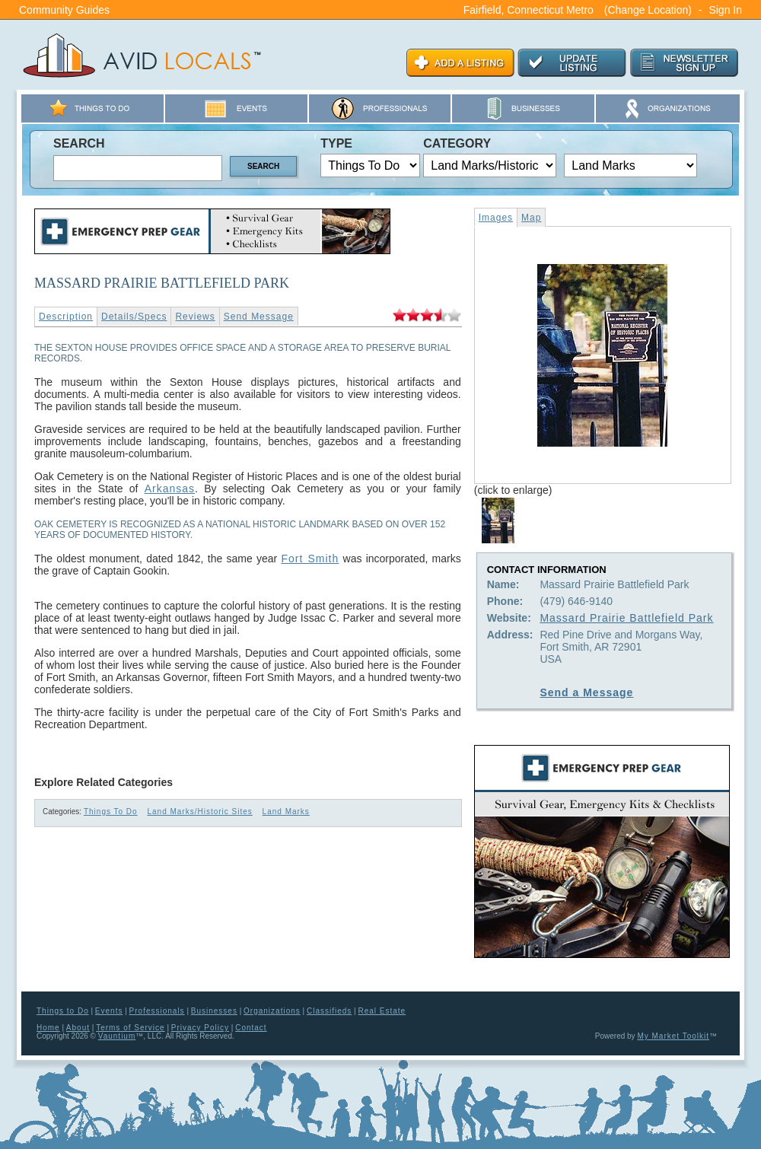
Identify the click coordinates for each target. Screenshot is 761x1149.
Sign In (725, 10)
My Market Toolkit (673, 1036)
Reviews (195, 316)
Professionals (157, 1011)
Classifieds (329, 1011)
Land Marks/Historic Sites (199, 811)
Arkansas (170, 488)
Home (48, 1027)
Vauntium (117, 1036)
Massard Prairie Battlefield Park (626, 618)
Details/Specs (134, 316)
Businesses (214, 1011)
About (78, 1027)
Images (496, 217)
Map (531, 217)
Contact (250, 1027)
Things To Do (111, 811)
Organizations (272, 1011)
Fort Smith (310, 558)
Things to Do (63, 1011)
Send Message (259, 316)
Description (66, 316)
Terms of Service (130, 1027)
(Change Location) (648, 10)
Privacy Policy (200, 1027)
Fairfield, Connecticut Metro (528, 10)
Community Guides (64, 10)
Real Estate (382, 1011)
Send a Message (586, 692)
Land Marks (286, 811)
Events (109, 1011)
